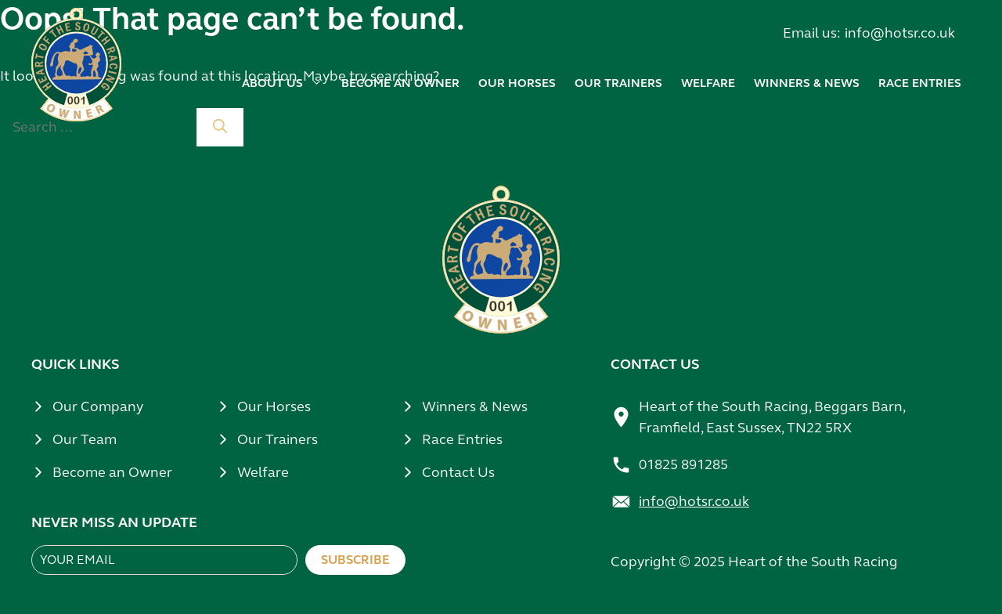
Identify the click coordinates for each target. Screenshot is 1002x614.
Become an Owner (112, 472)
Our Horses (274, 406)
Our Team (84, 439)
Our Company (97, 406)
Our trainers (618, 83)
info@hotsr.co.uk (900, 33)
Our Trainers (277, 439)
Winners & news (807, 83)
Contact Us (458, 472)
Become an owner (400, 83)
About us (282, 83)
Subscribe (355, 559)
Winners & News (475, 406)
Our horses (517, 83)
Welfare (708, 83)
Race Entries (919, 83)
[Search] (219, 127)
